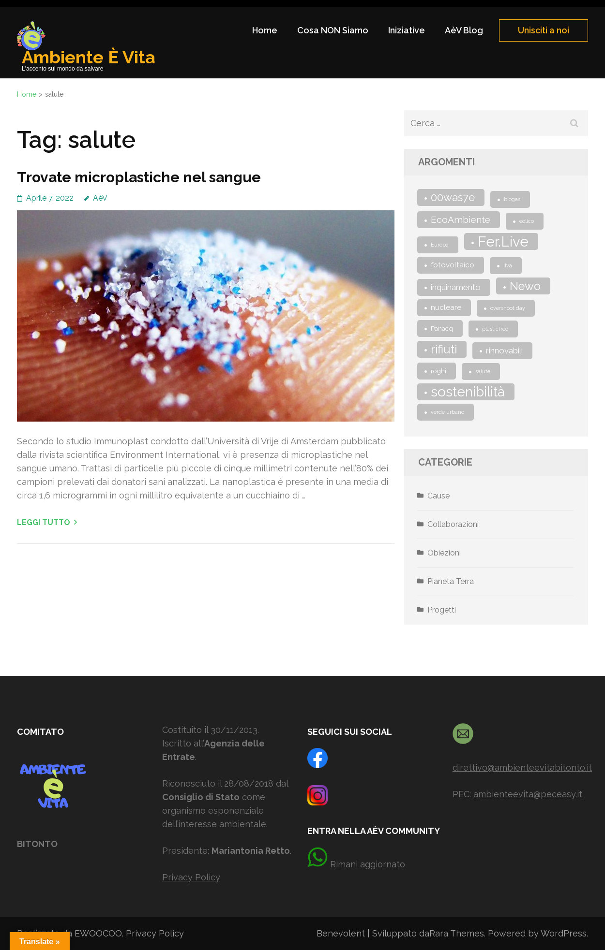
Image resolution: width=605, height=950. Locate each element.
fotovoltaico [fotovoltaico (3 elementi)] (452, 265)
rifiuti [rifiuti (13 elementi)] (444, 349)
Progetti (441, 609)
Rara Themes (456, 933)
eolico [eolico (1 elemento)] (526, 221)
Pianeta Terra (450, 581)
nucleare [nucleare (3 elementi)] (446, 307)
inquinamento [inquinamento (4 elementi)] (456, 287)
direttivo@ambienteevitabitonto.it (522, 767)
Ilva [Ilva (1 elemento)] (507, 265)
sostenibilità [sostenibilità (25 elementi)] (468, 392)
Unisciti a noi (543, 30)
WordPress (564, 933)
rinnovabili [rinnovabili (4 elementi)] (504, 350)
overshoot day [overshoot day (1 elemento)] (507, 308)
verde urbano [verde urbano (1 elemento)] (447, 412)
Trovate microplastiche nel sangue (139, 177)
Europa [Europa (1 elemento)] (440, 245)
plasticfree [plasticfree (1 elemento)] (495, 329)
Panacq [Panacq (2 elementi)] (442, 328)
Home (264, 30)
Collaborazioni (453, 524)
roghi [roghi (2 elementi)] (438, 371)
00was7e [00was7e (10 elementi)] (453, 197)
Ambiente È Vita (88, 57)
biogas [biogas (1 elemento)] (512, 199)
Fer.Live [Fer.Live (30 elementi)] (503, 241)
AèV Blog (464, 30)
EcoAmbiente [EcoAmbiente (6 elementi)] (460, 219)
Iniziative (406, 30)
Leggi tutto (43, 522)
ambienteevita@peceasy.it (527, 794)
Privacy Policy (191, 877)
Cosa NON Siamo (332, 30)
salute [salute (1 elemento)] (482, 371)
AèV (100, 198)
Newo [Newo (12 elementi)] (525, 285)
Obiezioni (444, 552)
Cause (438, 495)
